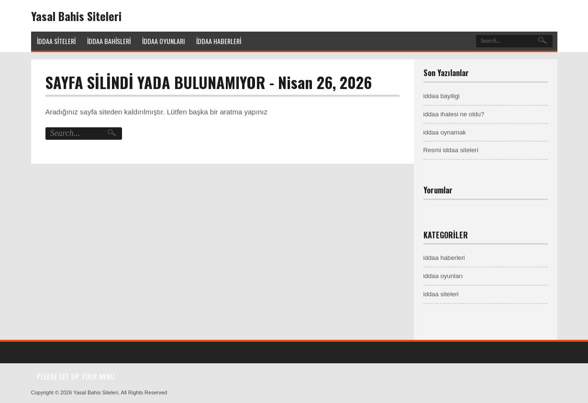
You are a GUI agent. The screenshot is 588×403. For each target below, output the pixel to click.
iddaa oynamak (444, 132)
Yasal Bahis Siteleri (76, 15)
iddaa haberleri (444, 257)
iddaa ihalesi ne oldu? (454, 114)
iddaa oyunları (443, 276)
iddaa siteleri (441, 294)
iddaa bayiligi (441, 96)
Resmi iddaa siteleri (450, 150)
